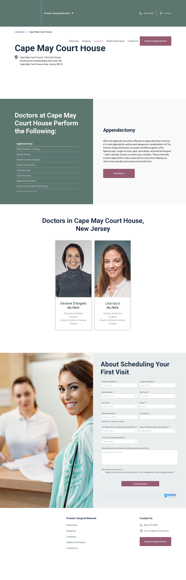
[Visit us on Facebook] (16, 559)
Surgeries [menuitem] (87, 17)
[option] (73, 286)
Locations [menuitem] (99, 17)
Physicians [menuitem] (76, 17)
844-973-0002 (147, 4)
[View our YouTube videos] (27, 559)
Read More (119, 173)
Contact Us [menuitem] (133, 17)
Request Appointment (156, 17)
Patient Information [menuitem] (116, 17)
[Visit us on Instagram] (21, 559)
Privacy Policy (122, 575)
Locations (167, 4)
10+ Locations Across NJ (156, 531)
